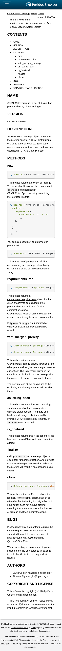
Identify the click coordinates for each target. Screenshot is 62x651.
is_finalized (24, 70)
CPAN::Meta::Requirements (21, 299)
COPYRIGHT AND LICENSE (28, 88)
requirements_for (27, 59)
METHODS (18, 52)
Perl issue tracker (50, 640)
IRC (14, 644)
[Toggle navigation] (6, 4)
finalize (21, 74)
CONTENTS (17, 34)
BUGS (16, 81)
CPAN (40, 14)
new (20, 56)
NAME (16, 41)
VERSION (18, 45)
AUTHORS (18, 84)
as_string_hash (26, 66)
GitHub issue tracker (19, 628)
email (33, 628)
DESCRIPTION (21, 48)
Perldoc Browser (41, 4)
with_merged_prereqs (29, 63)
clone (20, 77)
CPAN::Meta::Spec (17, 193)
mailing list (4, 644)
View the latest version (29, 27)
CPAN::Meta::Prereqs (18, 13)
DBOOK (43, 624)
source (34, 14)
